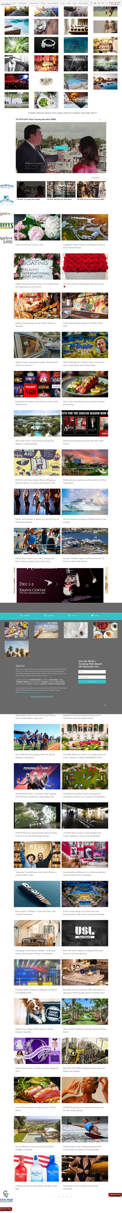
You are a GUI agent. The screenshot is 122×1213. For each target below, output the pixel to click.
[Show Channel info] (104, 119)
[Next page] (71, 1196)
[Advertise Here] (115, 1194)
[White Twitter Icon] (92, 615)
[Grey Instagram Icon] (99, 3)
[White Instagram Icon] (45, 615)
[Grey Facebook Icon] (91, 3)
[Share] (99, 119)
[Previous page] (51, 1196)
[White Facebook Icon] (21, 615)
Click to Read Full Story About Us (42, 696)
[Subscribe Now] (92, 682)
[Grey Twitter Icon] (95, 3)
